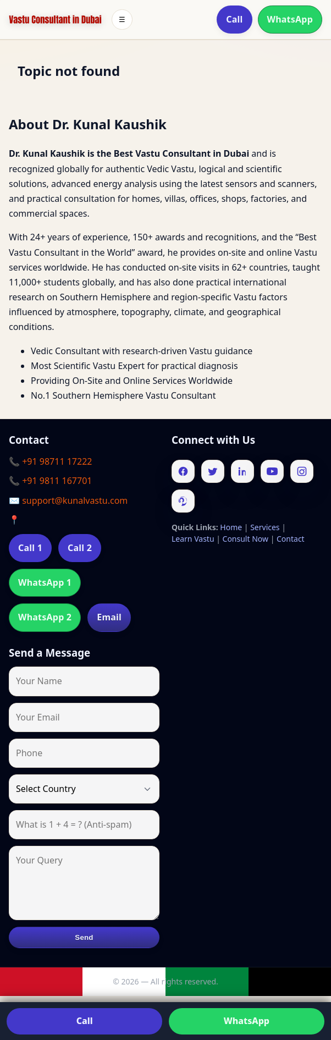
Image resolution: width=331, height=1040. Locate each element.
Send (84, 937)
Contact (291, 538)
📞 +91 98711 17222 (50, 461)
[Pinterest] (183, 501)
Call (234, 19)
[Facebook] (183, 471)
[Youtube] (272, 471)
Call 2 (80, 548)
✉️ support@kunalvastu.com (68, 500)
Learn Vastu (193, 538)
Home (231, 527)
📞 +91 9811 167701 (50, 481)
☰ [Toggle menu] (122, 19)
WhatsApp (290, 19)
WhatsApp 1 (44, 582)
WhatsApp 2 (44, 617)
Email (109, 617)
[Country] (84, 789)
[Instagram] (301, 471)
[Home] (55, 19)
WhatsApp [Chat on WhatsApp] (246, 1021)
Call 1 (30, 548)
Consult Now (245, 538)
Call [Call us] (84, 1021)
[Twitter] (212, 471)
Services (264, 527)
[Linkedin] (242, 471)
